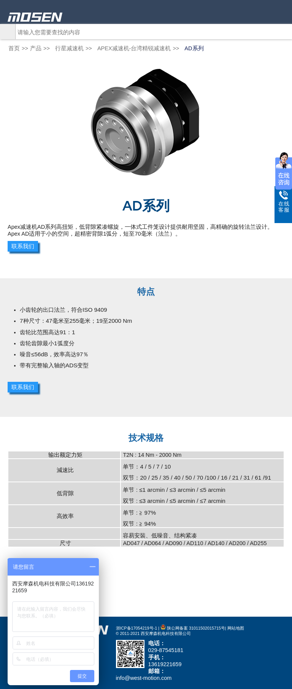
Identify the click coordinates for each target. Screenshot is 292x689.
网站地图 (235, 628)
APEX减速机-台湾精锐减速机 (134, 48)
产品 (35, 48)
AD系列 (193, 48)
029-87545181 (166, 650)
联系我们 (22, 246)
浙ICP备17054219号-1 (136, 628)
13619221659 (165, 664)
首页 (14, 48)
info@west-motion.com (144, 678)
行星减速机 (69, 48)
